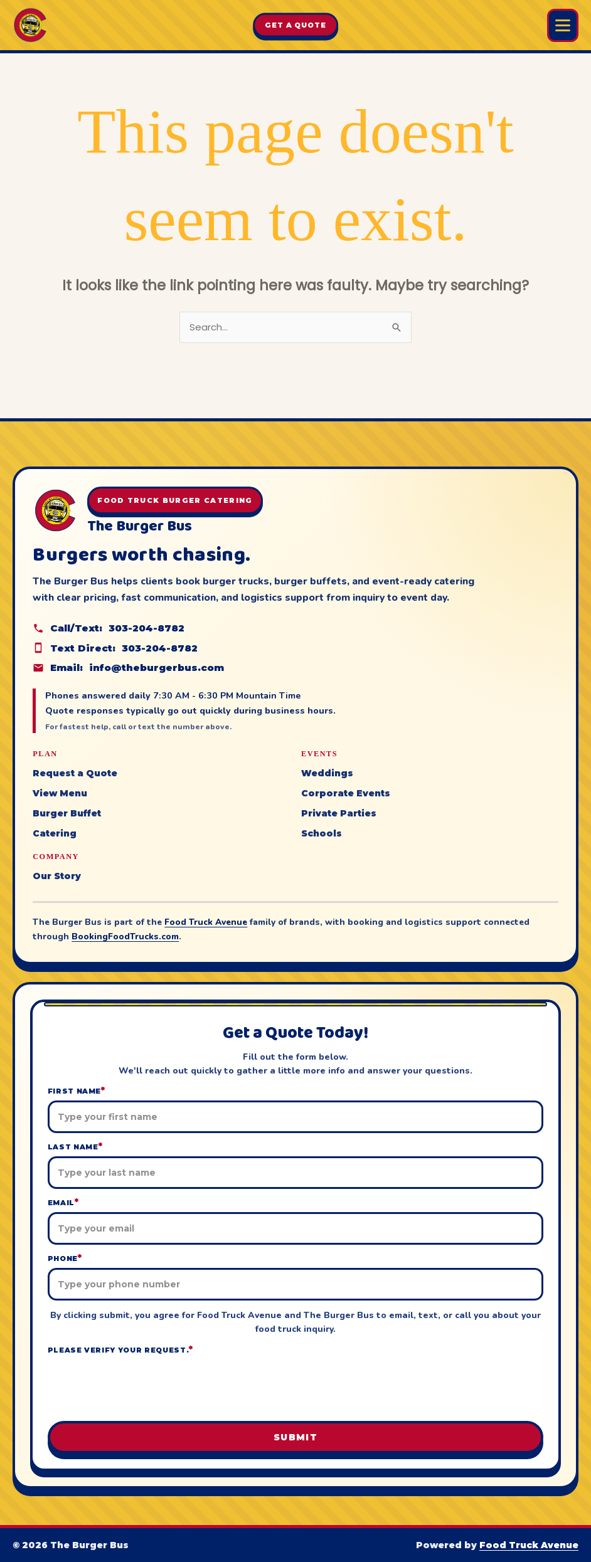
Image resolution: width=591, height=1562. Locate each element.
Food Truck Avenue (205, 922)
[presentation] (295, 1386)
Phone (65, 1258)
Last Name (75, 1146)
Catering (55, 833)
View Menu (60, 793)
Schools (321, 833)
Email (63, 1202)
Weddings (327, 773)
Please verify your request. (121, 1349)
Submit (295, 1437)
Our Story (57, 876)
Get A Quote (295, 25)
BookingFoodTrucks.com (125, 936)
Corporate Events (345, 793)
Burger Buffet (67, 813)
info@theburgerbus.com (156, 667)
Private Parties (338, 813)
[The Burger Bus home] (30, 25)
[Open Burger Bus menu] (562, 25)
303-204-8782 (146, 628)
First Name (76, 1090)
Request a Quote (75, 773)
